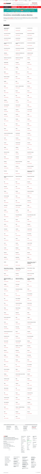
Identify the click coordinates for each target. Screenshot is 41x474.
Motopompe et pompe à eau (24, 468)
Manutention (17, 257)
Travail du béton (6, 462)
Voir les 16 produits (29, 139)
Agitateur (28, 57)
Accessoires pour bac (7, 48)
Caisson (17, 100)
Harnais (17, 219)
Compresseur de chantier (15, 458)
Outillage (5, 284)
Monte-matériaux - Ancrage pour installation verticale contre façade (8, 268)
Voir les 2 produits (18, 64)
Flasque (5, 191)
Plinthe (28, 312)
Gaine (5, 200)
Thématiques (13, 0)
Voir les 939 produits (6, 158)
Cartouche (5, 114)
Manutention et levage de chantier (24, 462)
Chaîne (28, 114)
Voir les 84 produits (29, 380)
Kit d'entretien (29, 233)
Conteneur (28, 133)
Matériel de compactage (6, 464)
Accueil (4, 0)
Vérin (4, 411)
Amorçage (17, 62)
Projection (28, 331)
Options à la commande (30, 273)
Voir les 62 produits (6, 240)
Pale (28, 284)
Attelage (17, 67)
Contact (20, 0)
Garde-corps (5, 205)
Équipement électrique (19, 176)
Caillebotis (5, 100)
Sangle (17, 369)
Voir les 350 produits (6, 314)
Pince (4, 303)
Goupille (17, 210)
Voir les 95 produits (6, 78)
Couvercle (28, 142)
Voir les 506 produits (18, 139)
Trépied (28, 397)
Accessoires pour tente (30, 48)
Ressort (28, 350)
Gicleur (28, 205)
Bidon (16, 81)
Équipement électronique (30, 176)
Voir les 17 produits (18, 207)
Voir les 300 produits (29, 188)
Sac (16, 364)
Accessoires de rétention (30, 33)
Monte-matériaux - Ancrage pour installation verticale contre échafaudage (31, 263)
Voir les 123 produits (6, 35)
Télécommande (6, 388)
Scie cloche (29, 369)
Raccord (17, 336)
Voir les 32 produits (6, 64)
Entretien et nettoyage (30, 166)
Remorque (28, 345)
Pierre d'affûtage (18, 298)
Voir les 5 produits (6, 30)
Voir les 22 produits (18, 45)
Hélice (28, 219)
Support (28, 378)
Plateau (5, 312)
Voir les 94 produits (6, 202)
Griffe (28, 210)
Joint (4, 233)
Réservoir (5, 350)
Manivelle (5, 257)
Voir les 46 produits (6, 235)
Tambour (17, 383)
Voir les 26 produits (29, 73)
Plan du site (34, 447)
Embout (28, 161)
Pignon (28, 298)
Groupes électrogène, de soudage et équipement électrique (24, 464)
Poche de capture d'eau (7, 317)
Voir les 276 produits (6, 45)
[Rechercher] (28, 2)
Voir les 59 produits (18, 342)
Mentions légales (35, 444)
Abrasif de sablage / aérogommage (7, 28)
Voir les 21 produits (6, 92)
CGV (33, 443)
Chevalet (17, 119)
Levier (5, 243)
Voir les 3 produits (29, 64)
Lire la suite (5, 20)
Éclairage (5, 161)
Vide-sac (28, 411)
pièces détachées (10, 18)
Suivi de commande (26, 0)
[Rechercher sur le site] (19, 2)
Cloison (5, 128)
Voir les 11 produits (29, 111)
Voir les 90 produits (29, 342)
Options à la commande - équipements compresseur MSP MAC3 (8, 279)
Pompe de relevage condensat (31, 322)
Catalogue (22, 442)
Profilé (16, 331)
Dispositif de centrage (30, 152)
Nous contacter (23, 439)
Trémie (17, 397)
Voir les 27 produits (18, 35)
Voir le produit (29, 59)
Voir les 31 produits (18, 197)
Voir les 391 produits (29, 295)
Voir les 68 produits (18, 30)
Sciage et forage (6, 459)
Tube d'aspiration (6, 402)
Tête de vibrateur (29, 388)
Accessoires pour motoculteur (20, 48)
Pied (4, 298)
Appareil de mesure (33, 464)
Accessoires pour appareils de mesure (20, 43)
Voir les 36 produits (29, 30)
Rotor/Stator (29, 355)
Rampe (5, 345)
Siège (16, 378)
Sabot (5, 364)
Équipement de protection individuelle (32, 459)
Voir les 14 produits (18, 59)
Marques (22, 443)
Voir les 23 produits (29, 97)
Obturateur (17, 273)
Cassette (17, 114)
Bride (4, 90)
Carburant (17, 109)
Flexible (17, 191)
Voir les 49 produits (29, 144)
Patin (4, 293)
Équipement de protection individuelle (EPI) (31, 171)
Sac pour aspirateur (6, 369)
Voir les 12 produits (29, 249)
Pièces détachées (29, 293)
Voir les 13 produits (29, 35)
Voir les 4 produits (29, 125)
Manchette (17, 252)
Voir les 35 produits (29, 92)
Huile (16, 224)
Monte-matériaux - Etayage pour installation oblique (20, 268)
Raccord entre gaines (30, 336)
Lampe (17, 238)
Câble (28, 95)
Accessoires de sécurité (7, 38)
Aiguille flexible (6, 62)
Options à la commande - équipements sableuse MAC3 (20, 278)
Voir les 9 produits (29, 106)
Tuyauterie (28, 402)
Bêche (16, 76)
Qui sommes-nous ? (7, 0)
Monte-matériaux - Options (31, 268)
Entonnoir (17, 166)
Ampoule (28, 62)
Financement (28, 444)
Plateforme (17, 312)
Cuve (28, 147)
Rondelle (17, 355)
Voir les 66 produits (18, 163)
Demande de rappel (23, 441)
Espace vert (23, 458)
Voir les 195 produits (29, 240)
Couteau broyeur (18, 142)
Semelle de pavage (6, 378)
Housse (5, 224)
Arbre (4, 67)
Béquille (5, 81)
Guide (5, 219)
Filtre (28, 186)
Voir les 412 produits (18, 235)
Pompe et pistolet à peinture (16, 466)
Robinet (5, 355)
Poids (16, 317)
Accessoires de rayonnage (19, 33)
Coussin (5, 142)
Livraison (28, 445)
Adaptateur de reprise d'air (7, 57)
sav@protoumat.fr (11, 445)
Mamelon (5, 252)
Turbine (17, 402)
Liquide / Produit (29, 243)
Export (27, 446)
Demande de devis (23, 440)
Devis (21, 0)
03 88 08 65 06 (34, 3)
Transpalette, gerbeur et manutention (24, 460)
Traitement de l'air (33, 465)
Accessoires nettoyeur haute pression (8, 43)
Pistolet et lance (29, 303)
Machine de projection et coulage (16, 463)
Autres (16, 416)
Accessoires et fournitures (32, 466)
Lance (28, 238)
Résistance (17, 350)
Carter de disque (29, 109)
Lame (4, 238)
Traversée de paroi (6, 397)
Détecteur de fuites (6, 152)
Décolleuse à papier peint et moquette (24, 457)
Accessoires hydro (30, 38)
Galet (16, 200)
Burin (4, 95)
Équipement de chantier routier (15, 461)
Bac (27, 67)
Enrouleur (5, 166)
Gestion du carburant (18, 205)
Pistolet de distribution (19, 303)
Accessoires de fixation (7, 33)
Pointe (5, 322)
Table (4, 383)
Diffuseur (17, 152)
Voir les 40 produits (6, 216)
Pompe (17, 322)
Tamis (28, 383)
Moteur (5, 273)
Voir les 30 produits (29, 183)
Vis (4, 416)
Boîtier (28, 81)
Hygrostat (28, 224)
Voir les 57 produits (18, 347)
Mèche (28, 257)
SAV (23, 0)
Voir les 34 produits (29, 275)
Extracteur (5, 186)
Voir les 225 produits (18, 97)
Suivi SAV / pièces (30, 0)
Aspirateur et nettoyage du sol (33, 457)
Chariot (5, 119)
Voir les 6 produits (18, 106)
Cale (28, 100)
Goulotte (5, 210)
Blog (10, 0)
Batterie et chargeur (6, 76)
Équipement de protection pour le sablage (8, 177)
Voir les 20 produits (18, 366)
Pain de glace (17, 284)
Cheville (28, 119)
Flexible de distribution (30, 191)
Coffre (16, 128)
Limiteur (17, 243)
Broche (17, 90)
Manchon (28, 252)
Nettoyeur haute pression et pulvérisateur (24, 466)
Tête (16, 388)
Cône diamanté (18, 133)
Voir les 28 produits (6, 73)
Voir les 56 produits (6, 361)
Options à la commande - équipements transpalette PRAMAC (30, 279)
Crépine (5, 147)
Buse (16, 95)
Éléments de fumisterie (19, 161)
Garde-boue (29, 200)
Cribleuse (17, 147)
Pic (16, 293)
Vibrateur (17, 411)
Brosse (28, 90)
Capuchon (5, 109)
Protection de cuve (6, 336)
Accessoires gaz (18, 38)
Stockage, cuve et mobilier (33, 462)
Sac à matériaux (29, 364)
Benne (28, 76)
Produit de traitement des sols (8, 331)
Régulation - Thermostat (19, 345)
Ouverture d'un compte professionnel (23, 450)
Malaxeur (5, 463)
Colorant (28, 128)
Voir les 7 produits (6, 106)
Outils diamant (6, 458)
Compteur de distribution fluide (8, 133)
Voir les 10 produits (29, 163)
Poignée (28, 317)
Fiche (16, 186)
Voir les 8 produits (6, 130)
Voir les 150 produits (29, 45)
